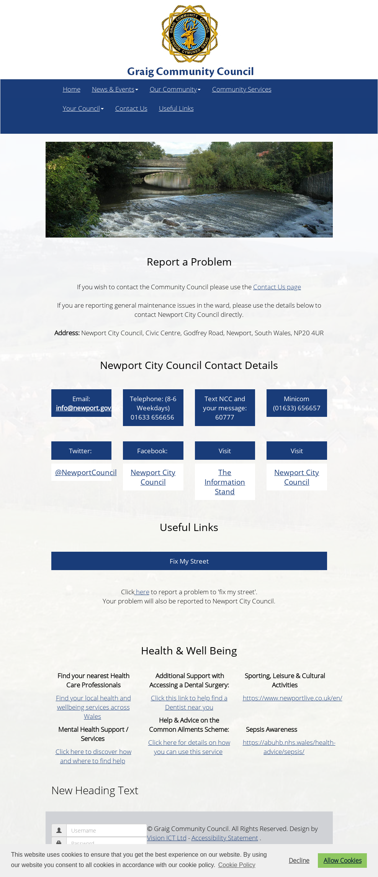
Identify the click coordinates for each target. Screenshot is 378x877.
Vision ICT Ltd (167, 837)
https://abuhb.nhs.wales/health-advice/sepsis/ (289, 747)
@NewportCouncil (86, 472)
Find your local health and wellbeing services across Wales (93, 707)
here (141, 591)
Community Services (242, 88)
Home (71, 88)
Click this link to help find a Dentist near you (189, 702)
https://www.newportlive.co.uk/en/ (292, 697)
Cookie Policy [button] (236, 865)
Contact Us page (277, 286)
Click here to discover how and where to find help (93, 756)
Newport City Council (153, 477)
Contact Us (131, 108)
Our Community (175, 88)
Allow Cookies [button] (343, 860)
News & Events (115, 88)
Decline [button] (299, 860)
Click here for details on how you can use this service (189, 747)
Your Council (83, 108)
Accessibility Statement (224, 837)
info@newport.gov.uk (88, 407)
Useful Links (176, 108)
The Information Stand (225, 481)
